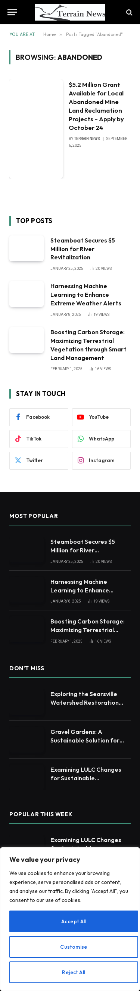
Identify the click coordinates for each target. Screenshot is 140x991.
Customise (73, 946)
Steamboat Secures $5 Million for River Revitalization (82, 249)
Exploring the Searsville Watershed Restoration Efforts (84, 702)
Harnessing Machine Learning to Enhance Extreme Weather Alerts (85, 294)
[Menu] (12, 12)
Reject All (73, 972)
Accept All (73, 921)
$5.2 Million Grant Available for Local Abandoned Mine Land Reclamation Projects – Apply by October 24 (96, 105)
